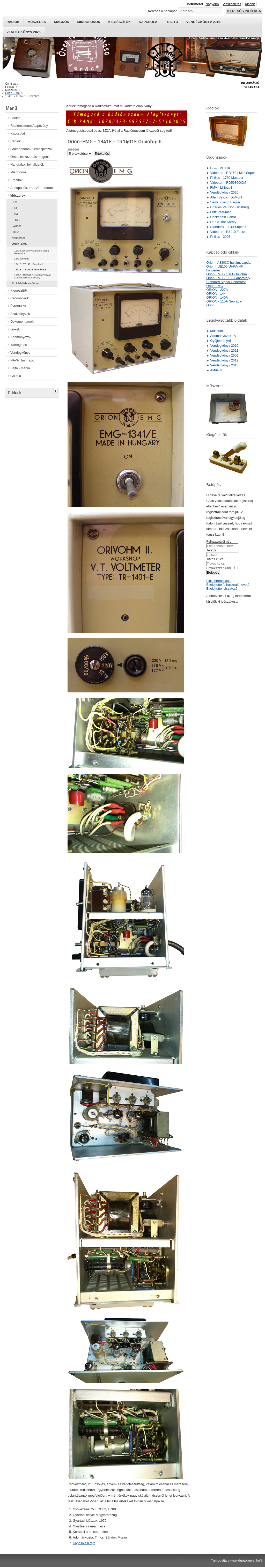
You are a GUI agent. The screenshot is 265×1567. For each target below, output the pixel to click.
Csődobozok (19, 298)
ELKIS (16, 219)
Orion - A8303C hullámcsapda (228, 262)
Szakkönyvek (20, 314)
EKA (14, 208)
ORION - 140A (217, 297)
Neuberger (18, 237)
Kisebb (250, 4)
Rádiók (12, 22)
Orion (210, 305)
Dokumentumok (22, 321)
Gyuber (16, 225)
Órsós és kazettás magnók (30, 157)
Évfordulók (18, 306)
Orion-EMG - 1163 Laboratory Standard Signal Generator (228, 280)
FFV (14, 202)
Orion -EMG (19, 243)
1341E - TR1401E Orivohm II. (30, 269)
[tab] (56, 390)
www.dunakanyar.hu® (246, 1560)
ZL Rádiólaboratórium (25, 283)
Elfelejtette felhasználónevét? (227, 585)
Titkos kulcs (214, 559)
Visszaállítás (232, 4)
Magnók (61, 22)
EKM (15, 214)
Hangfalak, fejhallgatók (27, 164)
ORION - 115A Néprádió (224, 301)
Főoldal (15, 118)
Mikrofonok (88, 22)
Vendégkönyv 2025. (23, 32)
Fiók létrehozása (218, 581)
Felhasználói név (218, 541)
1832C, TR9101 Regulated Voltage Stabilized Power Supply (32, 276)
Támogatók (18, 345)
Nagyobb (212, 4)
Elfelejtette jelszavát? (221, 588)
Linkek (15, 329)
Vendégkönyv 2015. (203, 22)
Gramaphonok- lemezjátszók (31, 149)
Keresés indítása (244, 11)
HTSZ (15, 231)
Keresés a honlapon (163, 11)
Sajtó (172, 22)
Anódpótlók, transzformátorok (32, 188)
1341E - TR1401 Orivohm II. (29, 264)
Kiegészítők (119, 22)
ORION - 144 (216, 293)
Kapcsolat (149, 22)
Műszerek (36, 22)
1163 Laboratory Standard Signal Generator (31, 252)
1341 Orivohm (21, 258)
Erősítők (16, 180)
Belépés (213, 572)
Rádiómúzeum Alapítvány (29, 126)
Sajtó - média (20, 368)
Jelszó (211, 550)
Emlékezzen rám (218, 568)
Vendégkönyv (20, 352)
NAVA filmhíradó (22, 360)
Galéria (15, 376)
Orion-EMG (214, 286)
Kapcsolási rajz (84, 1543)
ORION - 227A (217, 290)
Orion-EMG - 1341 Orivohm (226, 274)
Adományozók (20, 337)
